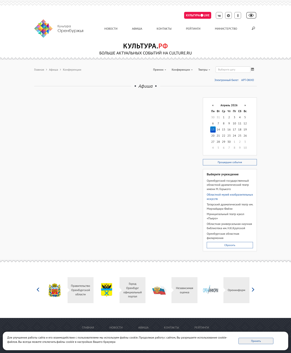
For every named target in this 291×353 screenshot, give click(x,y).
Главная (39, 69)
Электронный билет (226, 80)
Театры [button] (204, 69)
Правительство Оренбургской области (80, 290)
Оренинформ (236, 290)
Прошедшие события (230, 162)
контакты (164, 28)
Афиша (137, 28)
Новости (110, 28)
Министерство (226, 28)
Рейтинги (193, 28)
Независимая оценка (184, 290)
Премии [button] (159, 69)
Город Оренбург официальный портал (132, 290)
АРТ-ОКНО (247, 80)
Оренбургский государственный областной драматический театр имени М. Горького (228, 185)
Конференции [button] (182, 69)
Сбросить (229, 245)
